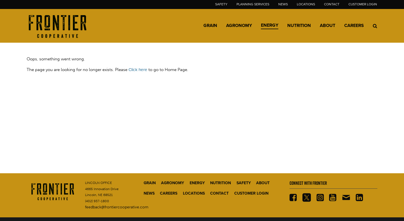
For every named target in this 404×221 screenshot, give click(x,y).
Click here (137, 69)
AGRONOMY (172, 183)
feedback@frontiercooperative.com (116, 207)
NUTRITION (220, 183)
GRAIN (150, 183)
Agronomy (239, 25)
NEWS (149, 193)
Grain (210, 25)
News (283, 4)
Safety (221, 4)
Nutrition (299, 25)
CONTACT (219, 193)
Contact (331, 4)
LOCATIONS (194, 193)
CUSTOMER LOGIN (251, 193)
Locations (306, 4)
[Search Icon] (375, 25)
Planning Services (253, 4)
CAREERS (168, 193)
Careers (354, 25)
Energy (269, 25)
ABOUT (263, 183)
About (327, 25)
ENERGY (197, 183)
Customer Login (362, 4)
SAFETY (244, 183)
